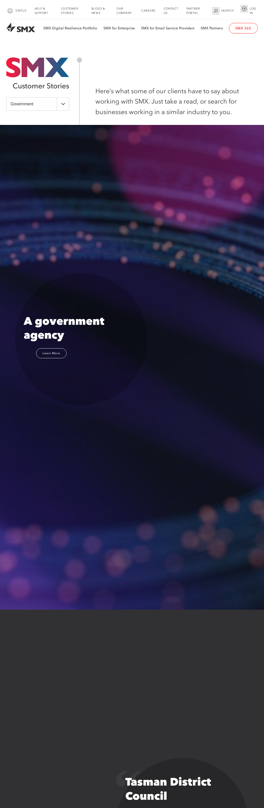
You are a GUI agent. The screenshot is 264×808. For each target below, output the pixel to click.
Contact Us (171, 11)
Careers (148, 10)
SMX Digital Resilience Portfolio (70, 28)
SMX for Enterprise (119, 28)
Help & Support (41, 11)
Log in (248, 10)
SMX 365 (243, 28)
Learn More (51, 353)
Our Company (124, 11)
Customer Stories (69, 11)
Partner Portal (193, 11)
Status (16, 11)
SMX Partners (212, 28)
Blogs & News (98, 11)
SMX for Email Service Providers (167, 28)
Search (223, 11)
